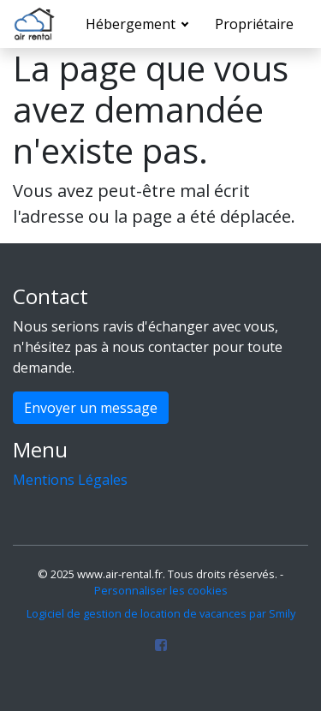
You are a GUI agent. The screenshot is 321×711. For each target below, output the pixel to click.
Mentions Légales (70, 479)
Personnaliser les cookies (161, 590)
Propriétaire (254, 24)
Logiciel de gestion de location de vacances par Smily (161, 613)
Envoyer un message (91, 407)
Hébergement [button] (132, 24)
